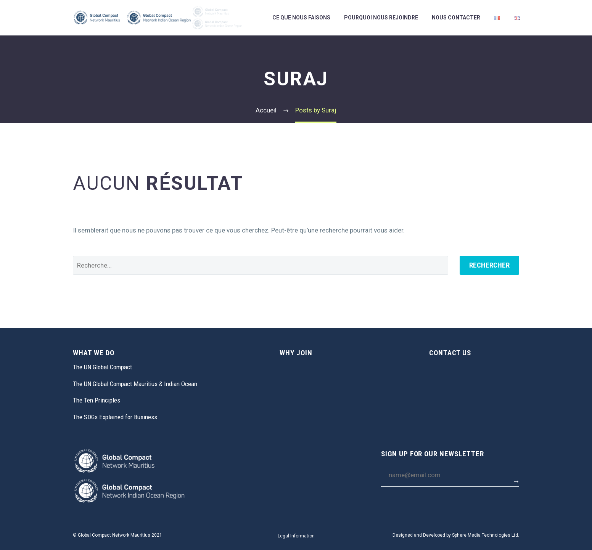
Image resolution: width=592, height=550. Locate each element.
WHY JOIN (296, 352)
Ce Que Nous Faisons (301, 17)
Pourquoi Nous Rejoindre (381, 17)
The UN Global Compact (102, 367)
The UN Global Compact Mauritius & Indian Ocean (135, 384)
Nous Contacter (456, 17)
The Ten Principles (96, 400)
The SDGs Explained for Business (115, 417)
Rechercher (489, 265)
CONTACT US (450, 352)
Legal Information (296, 536)
